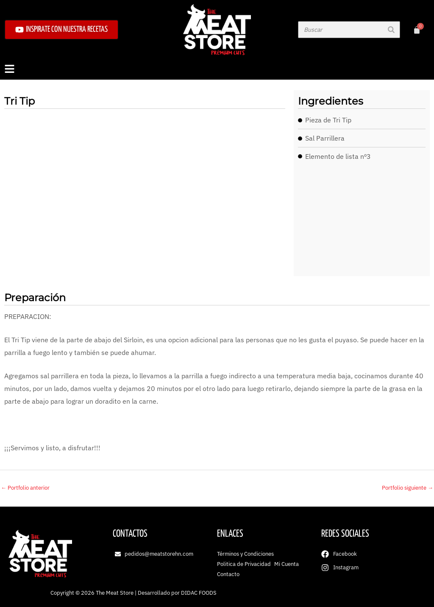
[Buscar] (391, 30)
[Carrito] (417, 30)
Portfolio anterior (25, 487)
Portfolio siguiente (407, 487)
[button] (217, 69)
